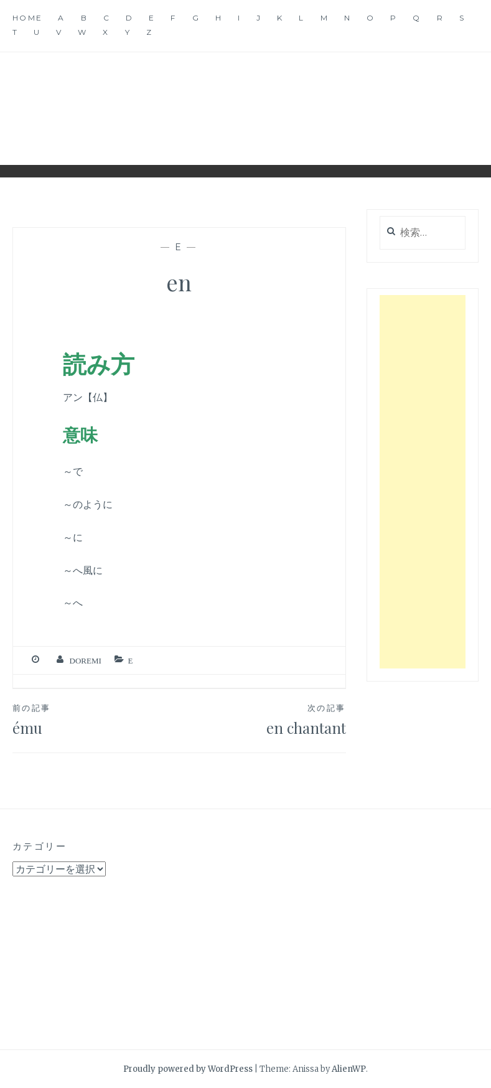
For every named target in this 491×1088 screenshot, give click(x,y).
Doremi (85, 661)
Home (27, 17)
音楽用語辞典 (245, 99)
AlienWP (349, 1069)
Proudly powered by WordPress (188, 1069)
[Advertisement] (422, 481)
